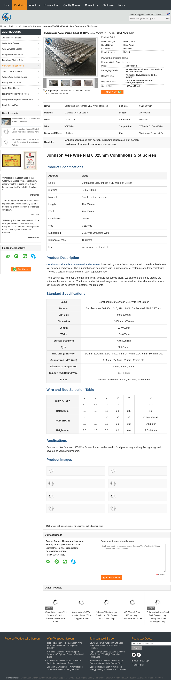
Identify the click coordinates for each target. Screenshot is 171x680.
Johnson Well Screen (11, 38)
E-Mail (134, 660)
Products (19, 5)
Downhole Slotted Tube (12, 60)
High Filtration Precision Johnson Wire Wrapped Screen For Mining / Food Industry (64, 645)
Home (6, 5)
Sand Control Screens (12, 71)
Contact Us (91, 5)
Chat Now (108, 5)
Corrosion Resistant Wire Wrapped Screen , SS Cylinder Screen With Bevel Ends (65, 654)
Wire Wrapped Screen (12, 49)
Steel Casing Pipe (10, 105)
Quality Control (71, 5)
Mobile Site (137, 665)
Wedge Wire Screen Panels (14, 77)
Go (167, 18)
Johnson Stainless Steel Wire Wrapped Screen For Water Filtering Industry (65, 668)
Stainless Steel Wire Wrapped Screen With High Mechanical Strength (64, 661)
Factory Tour (51, 5)
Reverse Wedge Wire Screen (15, 94)
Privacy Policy (12, 678)
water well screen (59, 526)
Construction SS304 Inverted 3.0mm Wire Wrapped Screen (81, 615)
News (121, 5)
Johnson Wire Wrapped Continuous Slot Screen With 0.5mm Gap (107, 615)
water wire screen (76, 526)
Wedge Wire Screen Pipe (13, 54)
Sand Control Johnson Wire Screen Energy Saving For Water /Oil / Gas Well (108, 668)
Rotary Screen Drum (11, 82)
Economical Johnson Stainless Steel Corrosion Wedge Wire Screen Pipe (106, 661)
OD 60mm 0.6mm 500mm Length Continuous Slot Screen (132, 615)
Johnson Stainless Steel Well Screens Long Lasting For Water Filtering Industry (158, 617)
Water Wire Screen (10, 43)
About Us (34, 5)
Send (136, 648)
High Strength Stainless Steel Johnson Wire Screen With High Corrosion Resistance (107, 654)
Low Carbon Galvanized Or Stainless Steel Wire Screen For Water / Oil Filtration (106, 645)
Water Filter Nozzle (11, 88)
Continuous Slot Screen (30, 26)
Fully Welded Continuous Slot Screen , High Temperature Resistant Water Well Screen (26, 142)
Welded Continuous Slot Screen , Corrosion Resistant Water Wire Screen (56, 617)
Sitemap (144, 660)
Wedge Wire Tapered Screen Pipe (17, 99)
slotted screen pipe (94, 526)
